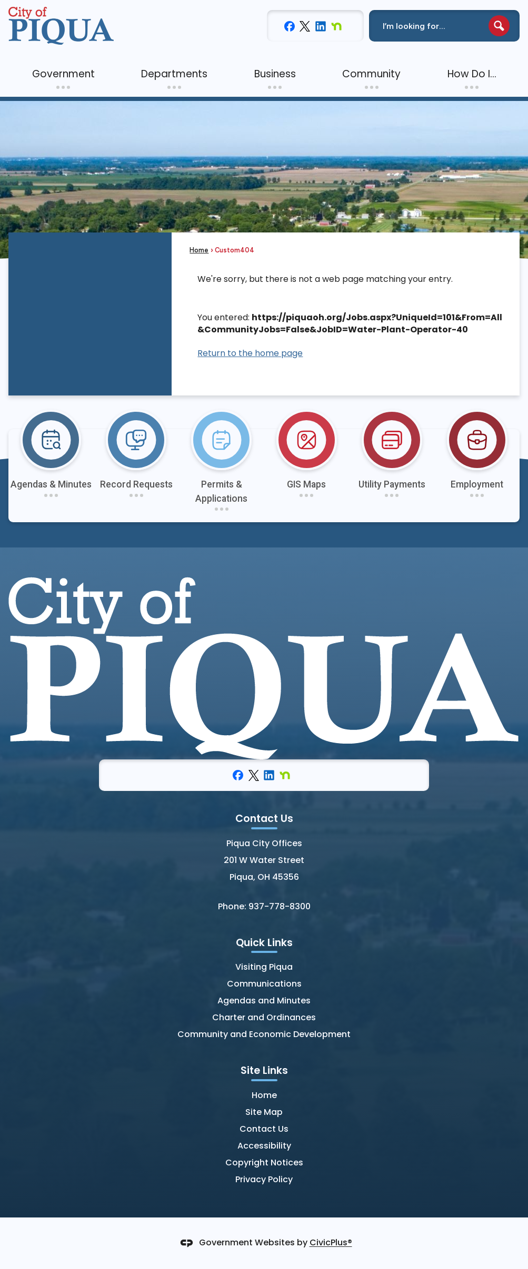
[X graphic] (305, 25)
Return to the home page (250, 353)
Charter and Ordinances (264, 1017)
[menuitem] (63, 74)
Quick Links (264, 943)
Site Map (264, 1112)
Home (199, 250)
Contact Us (264, 1129)
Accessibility (264, 1146)
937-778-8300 (279, 906)
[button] (499, 25)
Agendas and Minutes (264, 1000)
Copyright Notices (264, 1162)
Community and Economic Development (264, 1034)
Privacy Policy (264, 1179)
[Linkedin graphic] (320, 25)
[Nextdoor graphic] (336, 25)
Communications (264, 984)
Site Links (264, 1070)
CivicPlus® (331, 1243)
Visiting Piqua (264, 967)
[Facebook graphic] (289, 25)
